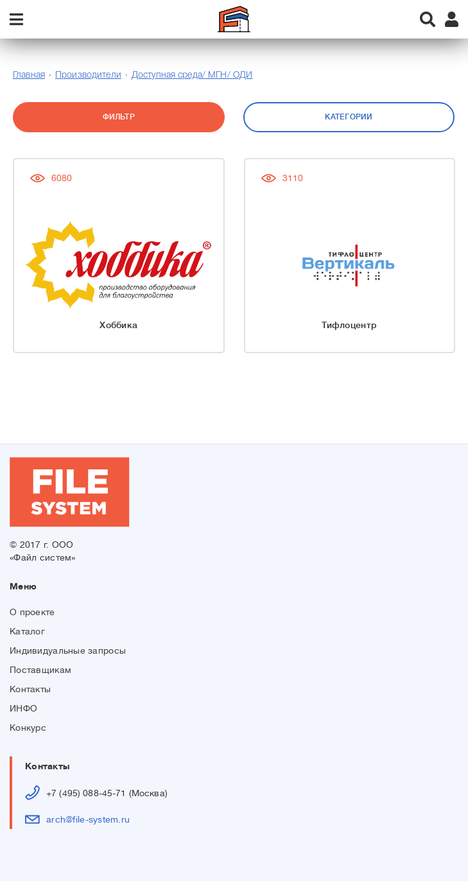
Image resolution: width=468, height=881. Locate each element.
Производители (88, 75)
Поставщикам (40, 670)
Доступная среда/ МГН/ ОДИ (192, 75)
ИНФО (23, 708)
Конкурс (28, 727)
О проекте (32, 612)
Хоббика (118, 325)
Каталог (27, 631)
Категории (348, 116)
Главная (29, 75)
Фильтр (119, 116)
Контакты (30, 689)
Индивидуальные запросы (68, 650)
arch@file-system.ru (88, 819)
